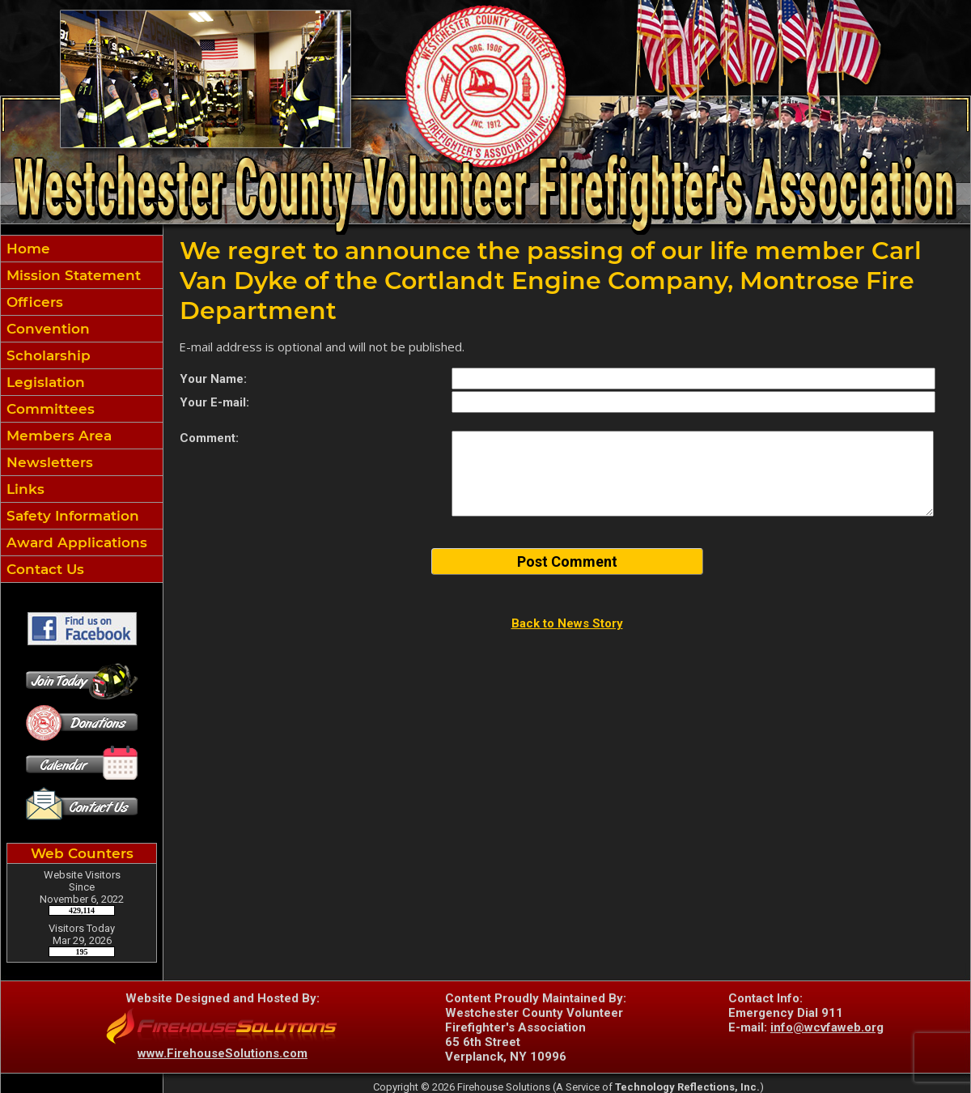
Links (23, 489)
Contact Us (43, 569)
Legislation (43, 382)
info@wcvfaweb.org (827, 1027)
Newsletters (47, 462)
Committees (48, 409)
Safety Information (70, 516)
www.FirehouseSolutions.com (222, 1053)
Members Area (57, 435)
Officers (32, 302)
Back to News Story (567, 623)
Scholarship (46, 355)
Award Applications (74, 542)
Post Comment (567, 561)
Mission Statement (71, 275)
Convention (46, 329)
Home (26, 248)
